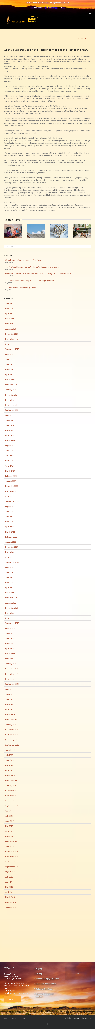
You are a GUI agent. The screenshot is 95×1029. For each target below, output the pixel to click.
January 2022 (10, 542)
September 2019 (12, 684)
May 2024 (9, 430)
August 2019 (10, 689)
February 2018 (11, 780)
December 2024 (11, 395)
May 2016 (9, 887)
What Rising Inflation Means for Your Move (23, 260)
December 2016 (11, 851)
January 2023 (10, 481)
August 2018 (10, 750)
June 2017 (9, 821)
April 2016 (9, 892)
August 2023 (10, 445)
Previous (79, 38)
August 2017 (10, 811)
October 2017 (11, 800)
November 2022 (11, 491)
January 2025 (10, 389)
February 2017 (11, 841)
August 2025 (10, 354)
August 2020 (10, 628)
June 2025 (9, 364)
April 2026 (9, 313)
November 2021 (11, 552)
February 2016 (11, 902)
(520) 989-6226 (14, 990)
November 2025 (11, 339)
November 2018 (11, 734)
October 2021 (11, 557)
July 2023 (9, 450)
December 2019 (11, 669)
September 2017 (12, 806)
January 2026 (10, 329)
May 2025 (9, 369)
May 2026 (9, 308)
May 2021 (9, 582)
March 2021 (10, 592)
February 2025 (11, 384)
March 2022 (10, 532)
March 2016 (10, 897)
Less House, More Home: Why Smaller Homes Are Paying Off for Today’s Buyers (38, 274)
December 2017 (11, 790)
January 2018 (10, 785)
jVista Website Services (82, 1018)
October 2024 (11, 405)
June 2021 (9, 577)
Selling (39, 973)
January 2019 (10, 724)
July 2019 (9, 694)
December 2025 (11, 334)
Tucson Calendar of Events (44, 995)
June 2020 (9, 638)
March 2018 (10, 775)
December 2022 (11, 486)
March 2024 (10, 440)
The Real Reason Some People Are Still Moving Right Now (29, 280)
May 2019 (9, 704)
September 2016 (12, 866)
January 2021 (10, 603)
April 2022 (9, 526)
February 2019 (11, 719)
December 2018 (11, 729)
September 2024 (12, 410)
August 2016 (10, 871)
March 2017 (10, 836)
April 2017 (9, 831)
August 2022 (10, 506)
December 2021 (11, 547)
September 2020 (12, 623)
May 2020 (9, 643)
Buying (39, 968)
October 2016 (11, 861)
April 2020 (9, 648)
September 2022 (12, 501)
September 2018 (12, 745)
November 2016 (11, 856)
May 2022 (9, 521)
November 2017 (11, 795)
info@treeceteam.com (59, 2)
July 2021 (9, 572)
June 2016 (9, 882)
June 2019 (9, 699)
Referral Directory (44, 989)
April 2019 (9, 709)
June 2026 (9, 303)
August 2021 (10, 567)
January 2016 (10, 907)
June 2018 (9, 760)
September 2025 (12, 349)
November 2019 (11, 674)
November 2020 (11, 613)
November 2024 (11, 400)
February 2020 (11, 658)
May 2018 (9, 765)
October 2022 (11, 496)
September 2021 (12, 562)
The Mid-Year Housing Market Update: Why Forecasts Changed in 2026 (34, 267)
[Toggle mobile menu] (90, 14)
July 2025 (9, 359)
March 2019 (10, 714)
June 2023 (9, 455)
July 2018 (9, 755)
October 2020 (11, 618)
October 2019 (11, 679)
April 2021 (9, 587)
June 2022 (9, 516)
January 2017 (10, 846)
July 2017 (9, 816)
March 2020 (10, 653)
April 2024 (9, 435)
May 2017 (9, 826)
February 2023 (11, 476)
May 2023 (9, 460)
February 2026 (11, 323)
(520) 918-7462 (43, 2)
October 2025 (11, 344)
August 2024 (10, 415)
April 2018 (9, 770)
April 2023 (9, 466)
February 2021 (11, 597)
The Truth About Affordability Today (20, 287)
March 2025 (10, 379)
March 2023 (10, 471)
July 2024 (9, 420)
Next (87, 38)
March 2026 (10, 318)
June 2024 (9, 425)
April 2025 (9, 374)
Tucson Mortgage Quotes (47, 978)
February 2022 (11, 537)
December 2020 (11, 608)
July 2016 (9, 877)
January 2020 (10, 663)
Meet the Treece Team (46, 983)
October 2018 (11, 740)
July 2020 (9, 633)
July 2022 (9, 511)
